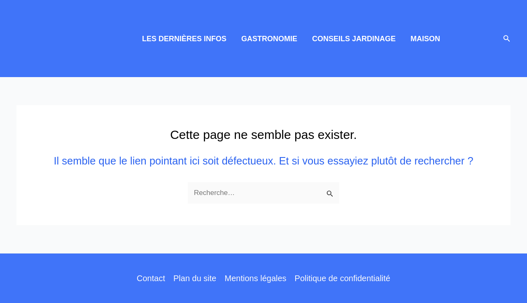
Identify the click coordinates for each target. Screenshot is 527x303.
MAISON (425, 39)
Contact (151, 278)
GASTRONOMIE (269, 39)
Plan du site (195, 278)
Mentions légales (255, 278)
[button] (507, 38)
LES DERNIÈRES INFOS (184, 39)
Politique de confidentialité (342, 278)
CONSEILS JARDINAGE (354, 39)
